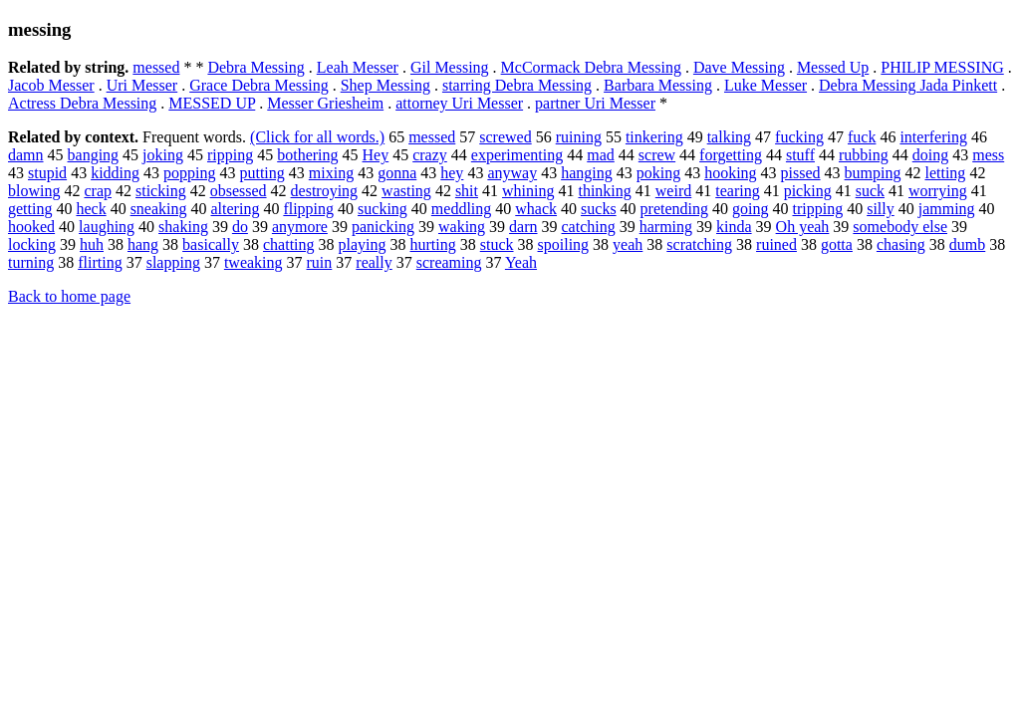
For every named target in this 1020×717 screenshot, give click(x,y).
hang (143, 244)
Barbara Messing (658, 85)
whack (536, 208)
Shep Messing (385, 85)
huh (92, 244)
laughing (106, 226)
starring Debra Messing (517, 85)
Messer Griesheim (325, 103)
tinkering (654, 136)
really (373, 262)
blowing (34, 190)
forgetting (730, 154)
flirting (100, 262)
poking (658, 172)
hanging (587, 172)
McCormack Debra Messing (591, 67)
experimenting (517, 154)
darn (523, 226)
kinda (734, 226)
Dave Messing (739, 67)
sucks (599, 208)
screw (656, 154)
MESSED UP (211, 103)
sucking (382, 208)
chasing (901, 244)
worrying (937, 190)
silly (880, 208)
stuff (800, 154)
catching (589, 226)
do (240, 226)
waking (461, 226)
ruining (579, 136)
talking (729, 136)
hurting (433, 244)
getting (30, 208)
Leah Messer (357, 67)
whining (528, 190)
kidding (115, 172)
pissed (801, 172)
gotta (837, 244)
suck (870, 190)
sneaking (158, 208)
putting (261, 172)
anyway (512, 172)
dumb (967, 244)
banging (94, 154)
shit (466, 190)
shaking (183, 226)
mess (988, 154)
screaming (449, 262)
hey (451, 172)
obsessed (238, 190)
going (750, 208)
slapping (173, 262)
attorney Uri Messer (459, 103)
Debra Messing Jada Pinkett (908, 85)
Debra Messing (255, 67)
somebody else (900, 226)
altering (235, 208)
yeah (627, 244)
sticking (160, 190)
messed (155, 67)
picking (808, 190)
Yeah (521, 262)
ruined (776, 244)
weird (673, 190)
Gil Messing (449, 67)
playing (362, 244)
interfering (933, 136)
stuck (497, 244)
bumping (873, 172)
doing (930, 154)
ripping (230, 154)
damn (26, 154)
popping (189, 172)
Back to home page (69, 296)
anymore (300, 226)
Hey (376, 154)
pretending (674, 208)
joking (162, 154)
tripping (817, 208)
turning (31, 262)
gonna (397, 172)
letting (944, 172)
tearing (737, 190)
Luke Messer (765, 85)
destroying (325, 190)
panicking (383, 226)
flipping (308, 208)
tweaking (253, 262)
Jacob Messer (51, 85)
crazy (429, 154)
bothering (307, 154)
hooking (730, 172)
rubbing (864, 154)
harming (665, 226)
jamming (946, 208)
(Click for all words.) (317, 136)
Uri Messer (142, 85)
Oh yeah (803, 226)
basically (210, 244)
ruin (320, 262)
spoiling (564, 244)
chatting (289, 244)
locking (32, 244)
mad (601, 154)
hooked (31, 226)
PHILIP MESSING (942, 67)
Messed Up (833, 67)
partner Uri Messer (595, 103)
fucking (799, 136)
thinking (604, 190)
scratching (699, 244)
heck (91, 208)
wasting (406, 190)
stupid (47, 172)
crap (98, 190)
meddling (461, 208)
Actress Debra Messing (82, 103)
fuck (862, 136)
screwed (505, 136)
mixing (331, 172)
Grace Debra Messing (259, 85)
